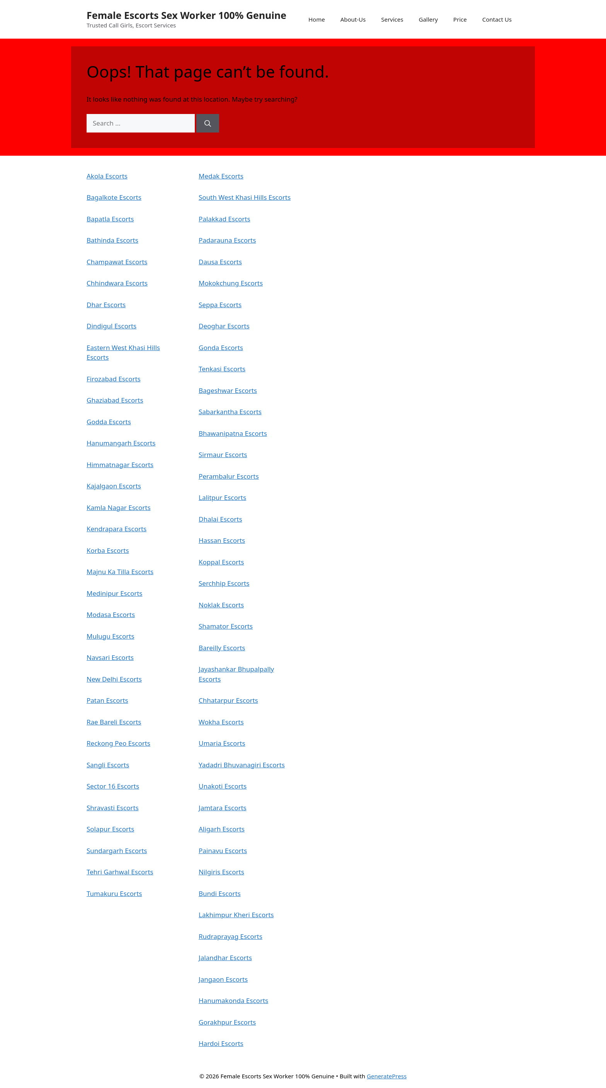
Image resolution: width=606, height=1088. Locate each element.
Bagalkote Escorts (114, 197)
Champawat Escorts (117, 261)
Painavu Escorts (223, 850)
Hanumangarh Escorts (121, 443)
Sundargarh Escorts (117, 850)
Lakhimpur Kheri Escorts (236, 914)
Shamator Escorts (226, 626)
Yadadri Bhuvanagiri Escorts (242, 764)
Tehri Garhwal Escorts (120, 871)
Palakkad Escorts (224, 218)
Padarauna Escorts (227, 240)
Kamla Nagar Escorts (119, 507)
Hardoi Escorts (221, 1043)
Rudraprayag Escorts (230, 936)
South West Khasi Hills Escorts (245, 197)
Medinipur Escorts (114, 593)
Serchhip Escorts (224, 583)
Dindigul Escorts (111, 325)
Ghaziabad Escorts (115, 400)
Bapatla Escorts (110, 218)
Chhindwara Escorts (117, 283)
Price (460, 19)
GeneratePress (387, 1076)
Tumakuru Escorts (114, 893)
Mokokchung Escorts (231, 283)
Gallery (428, 19)
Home (316, 19)
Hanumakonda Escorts (233, 1000)
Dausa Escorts (220, 261)
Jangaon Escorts (223, 979)
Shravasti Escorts (113, 807)
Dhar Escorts (106, 304)
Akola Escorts (107, 176)
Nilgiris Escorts (221, 871)
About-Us (353, 19)
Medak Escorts (221, 176)
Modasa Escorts (111, 614)
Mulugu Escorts (110, 636)
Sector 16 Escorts (113, 786)
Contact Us (497, 19)
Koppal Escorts (221, 562)
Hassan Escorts (222, 540)
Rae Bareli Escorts (114, 721)
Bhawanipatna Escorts (233, 433)
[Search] (207, 123)
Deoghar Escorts (224, 325)
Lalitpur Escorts (222, 497)
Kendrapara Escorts (116, 528)
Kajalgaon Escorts (114, 485)
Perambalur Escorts (229, 476)
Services (392, 19)
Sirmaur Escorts (223, 454)
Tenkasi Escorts (222, 368)
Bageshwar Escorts (228, 390)
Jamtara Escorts (223, 807)
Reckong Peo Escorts (118, 743)
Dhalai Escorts (220, 519)
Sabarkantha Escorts (230, 411)
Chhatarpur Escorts (228, 700)
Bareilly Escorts (222, 647)
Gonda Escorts (221, 347)
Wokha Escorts (221, 721)
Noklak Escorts (221, 604)
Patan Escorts (107, 700)
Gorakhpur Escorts (227, 1022)
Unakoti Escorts (223, 786)
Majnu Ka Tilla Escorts (120, 571)
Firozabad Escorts (114, 378)
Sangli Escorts (108, 764)
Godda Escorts (109, 421)
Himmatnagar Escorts (120, 464)
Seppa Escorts (220, 304)
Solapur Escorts (110, 828)
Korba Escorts (108, 550)
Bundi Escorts (220, 893)
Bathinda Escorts (112, 240)
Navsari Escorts (110, 657)
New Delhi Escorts (114, 679)
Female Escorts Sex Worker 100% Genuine (186, 15)
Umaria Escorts (222, 743)
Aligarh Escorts (222, 828)
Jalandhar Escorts (225, 957)
